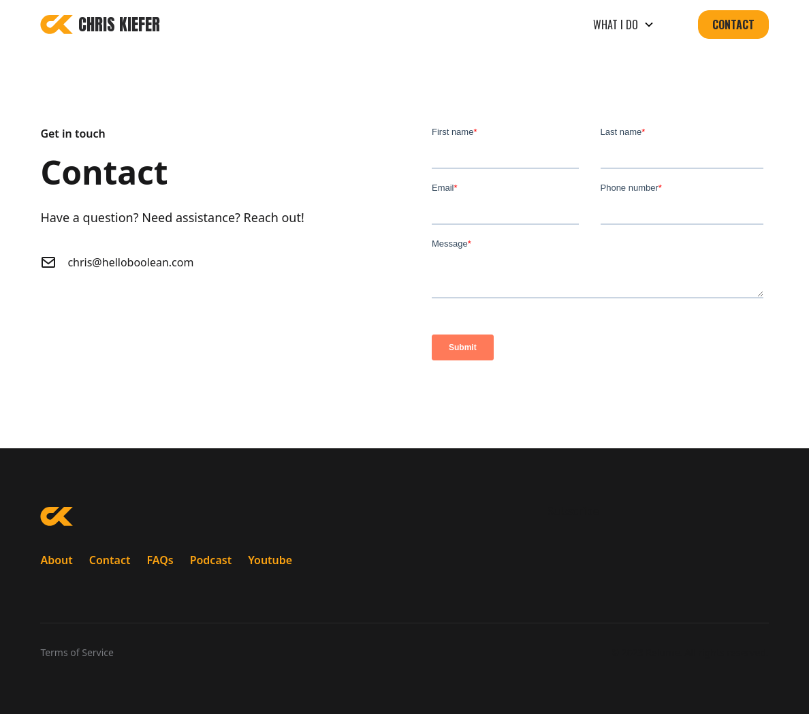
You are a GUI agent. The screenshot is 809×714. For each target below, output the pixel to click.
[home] (100, 24)
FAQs (159, 560)
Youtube (270, 560)
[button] (623, 24)
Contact (733, 24)
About (56, 560)
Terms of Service (77, 652)
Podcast (211, 560)
